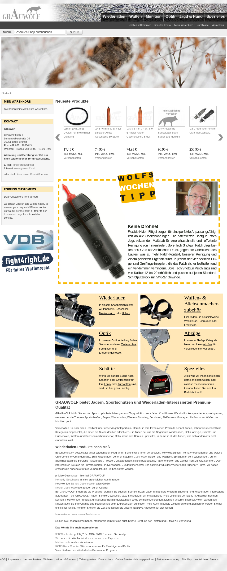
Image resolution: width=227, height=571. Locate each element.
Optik (105, 333)
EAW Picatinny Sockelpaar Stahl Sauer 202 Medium (169, 132)
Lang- (107, 384)
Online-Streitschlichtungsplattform (134, 559)
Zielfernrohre (128, 344)
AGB (2, 559)
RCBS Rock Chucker (67, 546)
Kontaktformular (39, 174)
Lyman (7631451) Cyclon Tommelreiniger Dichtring (77, 132)
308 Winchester (64, 534)
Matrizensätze (107, 313)
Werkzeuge (190, 321)
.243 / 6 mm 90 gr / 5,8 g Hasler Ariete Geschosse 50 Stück (108, 132)
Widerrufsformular (66, 559)
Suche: (8, 32)
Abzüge (192, 333)
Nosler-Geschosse (66, 487)
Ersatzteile (190, 325)
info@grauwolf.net (23, 164)
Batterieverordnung (168, 559)
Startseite (6, 93)
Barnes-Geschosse (81, 483)
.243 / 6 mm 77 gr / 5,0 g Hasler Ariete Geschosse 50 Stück (140, 132)
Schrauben (205, 321)
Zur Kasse (203, 25)
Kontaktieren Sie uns (207, 559)
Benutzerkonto (162, 25)
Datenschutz (105, 559)
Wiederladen (112, 298)
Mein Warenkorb (183, 25)
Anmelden (218, 25)
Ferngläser (105, 348)
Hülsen (126, 313)
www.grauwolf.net (24, 168)
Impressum (14, 559)
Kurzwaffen (124, 384)
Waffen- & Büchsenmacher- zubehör (201, 304)
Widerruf (48, 559)
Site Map (187, 559)
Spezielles (194, 369)
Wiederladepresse (91, 538)
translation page (13, 214)
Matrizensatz (62, 542)
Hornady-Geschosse (67, 479)
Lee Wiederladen (82, 550)
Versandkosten (72, 157)
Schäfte (107, 369)
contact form (23, 210)
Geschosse (122, 308)
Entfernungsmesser (110, 352)
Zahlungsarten (87, 559)
